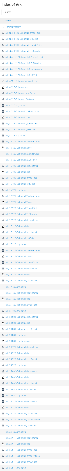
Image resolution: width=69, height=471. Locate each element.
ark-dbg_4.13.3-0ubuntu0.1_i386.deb (23, 51)
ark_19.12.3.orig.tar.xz (16, 287)
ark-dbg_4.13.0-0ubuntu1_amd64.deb (23, 33)
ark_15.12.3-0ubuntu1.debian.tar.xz (22, 166)
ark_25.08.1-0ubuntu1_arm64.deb (21, 389)
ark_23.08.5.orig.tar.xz (16, 335)
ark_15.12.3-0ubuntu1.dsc (18, 172)
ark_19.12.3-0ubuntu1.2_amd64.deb (22, 262)
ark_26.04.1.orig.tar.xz (16, 468)
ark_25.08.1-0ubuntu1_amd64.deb (22, 383)
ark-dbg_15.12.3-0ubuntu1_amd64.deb (24, 69)
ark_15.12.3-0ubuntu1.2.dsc (19, 148)
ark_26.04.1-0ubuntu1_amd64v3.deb (23, 456)
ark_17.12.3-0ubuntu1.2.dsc (19, 202)
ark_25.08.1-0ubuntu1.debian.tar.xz (22, 371)
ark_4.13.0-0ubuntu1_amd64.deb (21, 93)
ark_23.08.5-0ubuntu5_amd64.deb (22, 329)
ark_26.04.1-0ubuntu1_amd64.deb (22, 450)
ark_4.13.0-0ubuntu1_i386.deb (20, 99)
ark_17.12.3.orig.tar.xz (16, 244)
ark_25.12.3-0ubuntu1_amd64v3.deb (23, 419)
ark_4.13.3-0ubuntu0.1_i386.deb (20, 129)
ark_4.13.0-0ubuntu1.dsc (17, 87)
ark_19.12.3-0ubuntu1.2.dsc (19, 256)
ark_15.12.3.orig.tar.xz (16, 190)
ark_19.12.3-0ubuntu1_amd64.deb (22, 280)
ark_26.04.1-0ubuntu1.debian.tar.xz (22, 438)
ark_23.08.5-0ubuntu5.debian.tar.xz (22, 317)
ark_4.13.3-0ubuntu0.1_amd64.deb (22, 123)
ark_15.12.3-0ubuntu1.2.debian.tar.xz (23, 141)
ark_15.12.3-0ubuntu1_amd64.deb (22, 178)
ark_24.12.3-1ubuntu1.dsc (18, 353)
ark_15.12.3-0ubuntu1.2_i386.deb (21, 160)
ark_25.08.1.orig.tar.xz (16, 395)
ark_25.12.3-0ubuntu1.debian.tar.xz (22, 401)
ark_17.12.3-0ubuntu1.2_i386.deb (21, 214)
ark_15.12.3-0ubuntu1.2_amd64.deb (22, 154)
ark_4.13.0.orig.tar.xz (15, 105)
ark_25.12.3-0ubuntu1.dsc (18, 407)
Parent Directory (13, 27)
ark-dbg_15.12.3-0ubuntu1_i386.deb (22, 75)
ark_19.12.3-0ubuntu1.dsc (18, 274)
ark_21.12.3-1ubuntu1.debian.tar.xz (22, 293)
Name (8, 20)
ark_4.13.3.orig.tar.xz (15, 135)
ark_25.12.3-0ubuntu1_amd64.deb (22, 413)
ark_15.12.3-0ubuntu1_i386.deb (20, 184)
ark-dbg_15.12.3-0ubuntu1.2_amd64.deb (24, 57)
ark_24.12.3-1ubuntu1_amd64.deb (22, 359)
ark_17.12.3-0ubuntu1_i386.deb (20, 238)
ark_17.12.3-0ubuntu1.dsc (18, 226)
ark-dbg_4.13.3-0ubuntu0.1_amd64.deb (24, 45)
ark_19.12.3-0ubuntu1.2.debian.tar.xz (23, 250)
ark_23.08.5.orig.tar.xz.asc (18, 341)
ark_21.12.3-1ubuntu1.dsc (18, 299)
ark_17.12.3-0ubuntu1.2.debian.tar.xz (23, 196)
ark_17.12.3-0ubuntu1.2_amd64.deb (22, 208)
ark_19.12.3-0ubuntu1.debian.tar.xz (22, 268)
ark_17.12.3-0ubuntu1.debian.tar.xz (22, 220)
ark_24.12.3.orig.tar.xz (16, 365)
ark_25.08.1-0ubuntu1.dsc (18, 377)
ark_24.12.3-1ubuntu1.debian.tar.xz (22, 347)
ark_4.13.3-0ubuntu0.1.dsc (18, 117)
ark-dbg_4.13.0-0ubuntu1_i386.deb (22, 39)
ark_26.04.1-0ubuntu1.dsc (18, 444)
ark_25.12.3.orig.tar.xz (16, 432)
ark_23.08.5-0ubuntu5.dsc (18, 323)
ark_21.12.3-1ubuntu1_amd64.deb (22, 305)
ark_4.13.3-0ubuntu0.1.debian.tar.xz (22, 111)
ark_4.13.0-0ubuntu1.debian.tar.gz (21, 81)
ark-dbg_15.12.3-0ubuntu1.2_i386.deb (23, 63)
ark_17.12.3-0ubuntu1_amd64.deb (22, 232)
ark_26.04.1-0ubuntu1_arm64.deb (21, 462)
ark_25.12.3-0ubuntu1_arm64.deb (21, 425)
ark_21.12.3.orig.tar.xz (16, 311)
